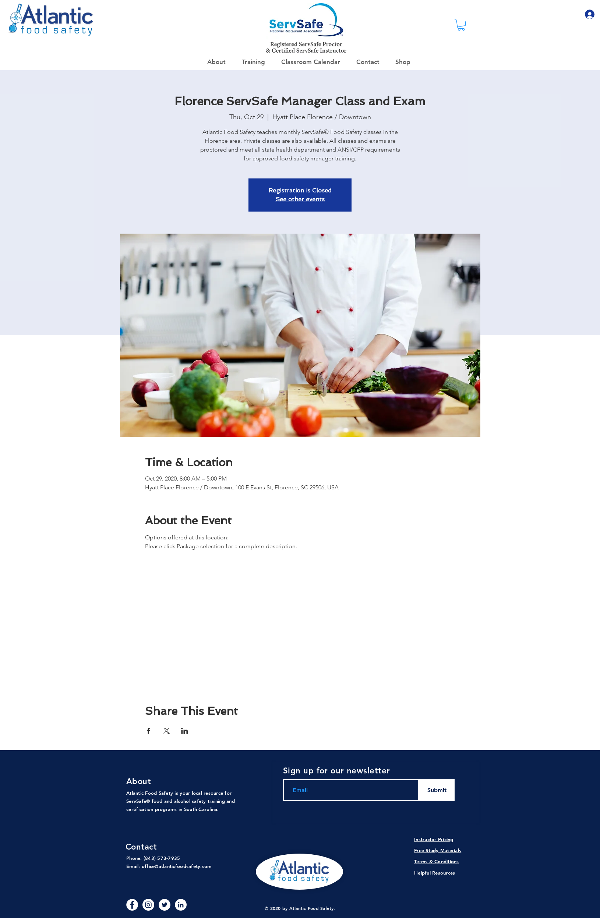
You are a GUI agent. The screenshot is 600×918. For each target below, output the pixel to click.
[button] (400, 62)
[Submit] (437, 790)
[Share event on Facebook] (148, 731)
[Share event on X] (166, 731)
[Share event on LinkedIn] (184, 731)
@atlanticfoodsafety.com (183, 866)
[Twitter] (164, 905)
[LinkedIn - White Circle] (181, 905)
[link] (461, 25)
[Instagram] (148, 905)
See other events (300, 199)
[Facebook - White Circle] (132, 905)
